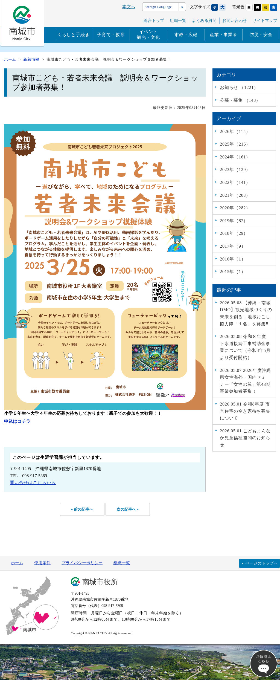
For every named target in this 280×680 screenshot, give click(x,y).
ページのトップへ (262, 564)
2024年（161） (235, 157)
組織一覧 (178, 20)
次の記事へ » (128, 509)
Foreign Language (158, 7)
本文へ (128, 6)
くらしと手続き (73, 34)
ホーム (17, 563)
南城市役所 (100, 582)
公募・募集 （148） (240, 100)
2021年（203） (235, 195)
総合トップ (154, 20)
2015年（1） (233, 271)
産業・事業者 (223, 34)
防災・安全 (261, 34)
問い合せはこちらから (33, 482)
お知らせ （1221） (239, 87)
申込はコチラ (17, 421)
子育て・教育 (111, 34)
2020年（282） (235, 208)
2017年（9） (233, 246)
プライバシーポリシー (82, 563)
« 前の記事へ (81, 509)
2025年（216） (235, 144)
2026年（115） (235, 131)
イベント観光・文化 (148, 34)
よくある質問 (204, 20)
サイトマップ (265, 20)
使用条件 (42, 563)
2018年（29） (234, 233)
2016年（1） (233, 259)
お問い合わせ (234, 20)
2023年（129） (235, 169)
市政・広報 (185, 34)
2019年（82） (234, 220)
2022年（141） (235, 182)
